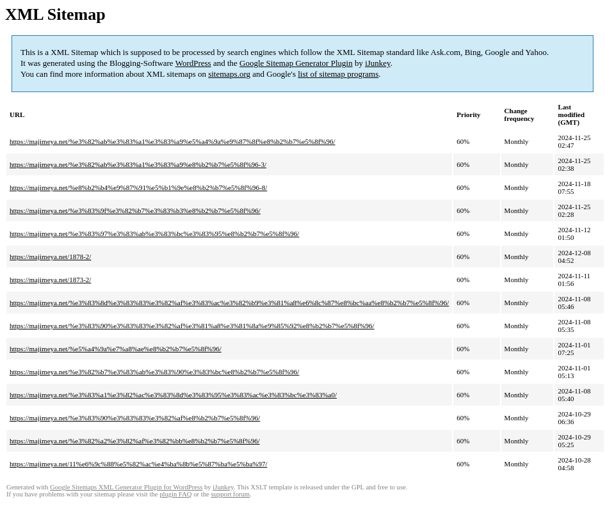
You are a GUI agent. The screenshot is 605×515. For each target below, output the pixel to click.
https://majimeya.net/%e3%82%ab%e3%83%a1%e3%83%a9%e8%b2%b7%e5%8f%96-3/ (138, 164)
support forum (230, 494)
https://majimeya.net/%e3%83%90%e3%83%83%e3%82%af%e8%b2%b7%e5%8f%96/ (135, 418)
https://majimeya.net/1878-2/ (50, 256)
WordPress (193, 63)
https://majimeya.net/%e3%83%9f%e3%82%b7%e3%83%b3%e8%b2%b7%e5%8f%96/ (135, 210)
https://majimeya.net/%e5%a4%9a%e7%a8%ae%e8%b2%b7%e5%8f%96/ (116, 349)
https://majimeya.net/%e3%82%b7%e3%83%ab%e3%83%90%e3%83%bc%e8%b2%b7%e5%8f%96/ (154, 372)
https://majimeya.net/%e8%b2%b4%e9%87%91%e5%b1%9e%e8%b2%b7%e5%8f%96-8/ (138, 187)
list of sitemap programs (338, 74)
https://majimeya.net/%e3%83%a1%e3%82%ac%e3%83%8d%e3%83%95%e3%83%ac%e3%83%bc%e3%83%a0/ (173, 395)
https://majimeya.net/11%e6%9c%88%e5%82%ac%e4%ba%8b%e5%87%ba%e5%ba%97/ (138, 464)
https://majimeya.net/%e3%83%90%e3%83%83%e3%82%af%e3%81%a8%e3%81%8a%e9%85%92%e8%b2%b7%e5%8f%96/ (192, 325)
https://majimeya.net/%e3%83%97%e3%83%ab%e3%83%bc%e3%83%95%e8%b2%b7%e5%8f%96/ (154, 233)
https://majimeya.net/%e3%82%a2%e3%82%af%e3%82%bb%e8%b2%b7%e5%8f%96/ (135, 441)
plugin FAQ (175, 494)
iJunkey (378, 63)
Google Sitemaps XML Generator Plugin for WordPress (126, 487)
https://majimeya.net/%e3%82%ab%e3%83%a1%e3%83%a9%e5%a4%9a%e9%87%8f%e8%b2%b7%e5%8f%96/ (172, 141)
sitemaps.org (229, 74)
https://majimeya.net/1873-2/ (50, 279)
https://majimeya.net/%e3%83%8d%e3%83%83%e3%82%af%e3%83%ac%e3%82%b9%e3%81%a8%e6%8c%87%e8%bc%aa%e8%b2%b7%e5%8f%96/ (229, 302)
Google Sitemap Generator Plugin (296, 63)
